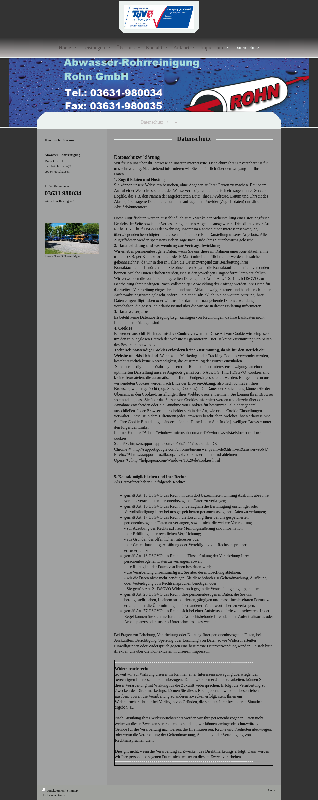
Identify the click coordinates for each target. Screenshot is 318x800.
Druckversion (53, 790)
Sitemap (72, 790)
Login (272, 790)
